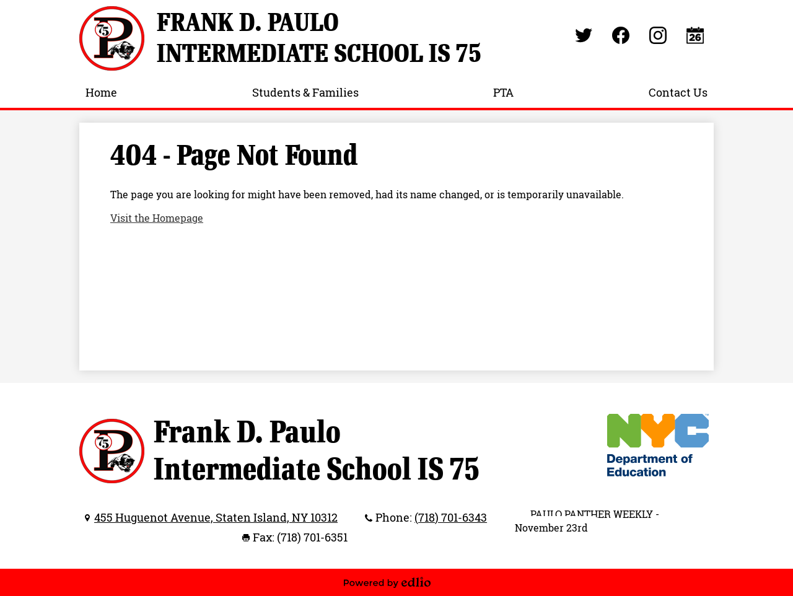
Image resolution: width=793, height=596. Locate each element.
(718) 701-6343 (450, 517)
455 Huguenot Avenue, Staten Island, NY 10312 (216, 517)
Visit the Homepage (156, 218)
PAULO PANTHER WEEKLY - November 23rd (587, 521)
